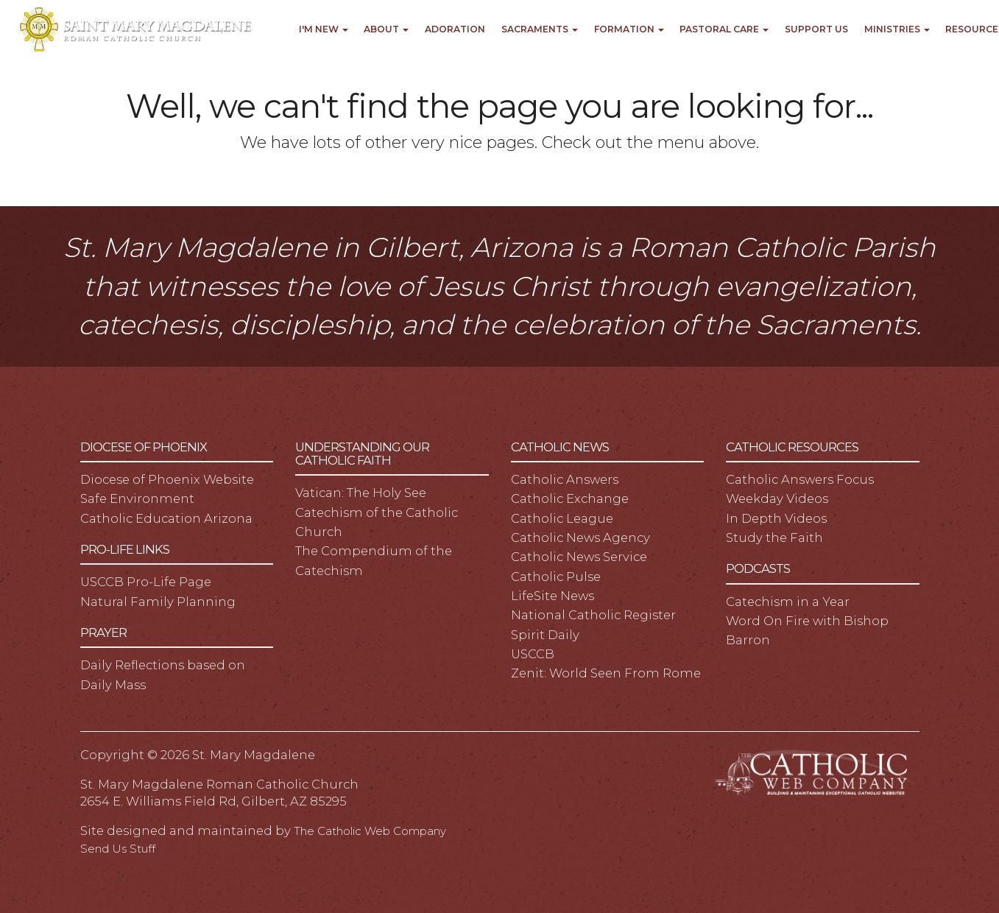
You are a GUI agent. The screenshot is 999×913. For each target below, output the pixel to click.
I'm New (323, 29)
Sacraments (539, 29)
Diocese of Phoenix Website (167, 479)
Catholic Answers (564, 479)
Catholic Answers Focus (800, 479)
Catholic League (562, 518)
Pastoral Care (724, 29)
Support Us (816, 29)
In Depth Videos (776, 518)
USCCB (532, 653)
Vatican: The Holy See (360, 492)
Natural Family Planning (158, 601)
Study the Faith (774, 537)
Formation (629, 29)
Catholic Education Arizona (166, 518)
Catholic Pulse (556, 576)
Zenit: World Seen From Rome (606, 673)
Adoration (455, 29)
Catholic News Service (579, 556)
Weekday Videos (777, 498)
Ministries (897, 29)
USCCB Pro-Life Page (145, 581)
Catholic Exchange (570, 498)
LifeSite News (552, 595)
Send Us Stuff (117, 849)
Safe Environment (137, 498)
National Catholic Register (593, 614)
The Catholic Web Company (370, 831)
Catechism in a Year (788, 601)
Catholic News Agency (580, 537)
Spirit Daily (545, 634)
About (386, 29)
